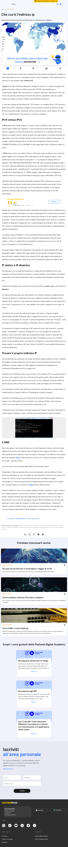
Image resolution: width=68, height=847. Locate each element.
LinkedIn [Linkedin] (25, 534)
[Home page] (34, 4)
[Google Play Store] (57, 810)
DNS (31, 485)
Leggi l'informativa (8, 769)
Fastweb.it (4, 842)
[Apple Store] (39, 810)
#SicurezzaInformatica (33, 518)
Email (43, 534)
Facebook (34, 534)
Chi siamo (4, 836)
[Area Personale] (60, 4)
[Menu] (10, 4)
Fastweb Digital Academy (41, 836)
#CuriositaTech (11, 518)
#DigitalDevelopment (21, 518)
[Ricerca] (57, 4)
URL (18, 457)
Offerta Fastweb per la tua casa (46, 1)
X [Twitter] (29, 534)
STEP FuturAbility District (41, 839)
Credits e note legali (7, 839)
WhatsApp (38, 534)
